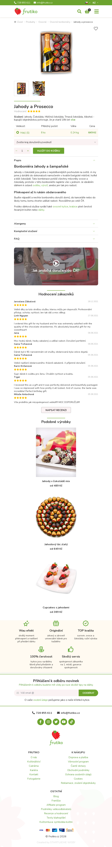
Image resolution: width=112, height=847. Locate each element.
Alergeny (20, 223)
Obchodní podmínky (78, 770)
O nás (34, 757)
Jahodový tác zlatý (56, 544)
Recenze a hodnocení (56, 813)
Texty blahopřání (56, 817)
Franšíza (56, 800)
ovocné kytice (60, 206)
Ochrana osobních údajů (78, 774)
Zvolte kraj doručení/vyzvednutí (33, 142)
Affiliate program (56, 805)
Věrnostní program (78, 761)
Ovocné (42, 22)
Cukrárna (34, 766)
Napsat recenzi (56, 410)
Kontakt (33, 774)
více (73, 119)
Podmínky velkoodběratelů (56, 809)
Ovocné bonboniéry (60, 22)
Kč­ (94, 2)
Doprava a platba (78, 757)
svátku (36, 185)
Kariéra (34, 770)
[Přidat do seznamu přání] (96, 29)
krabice (73, 206)
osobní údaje (40, 700)
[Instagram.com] (48, 722)
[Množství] (22, 151)
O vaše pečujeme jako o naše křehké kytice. (57, 700)
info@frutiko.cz (43, 2)
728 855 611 (22, 2)
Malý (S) (25, 132)
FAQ (16, 239)
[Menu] (96, 11)
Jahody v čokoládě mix (56, 481)
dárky (41, 210)
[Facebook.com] (40, 722)
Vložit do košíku (48, 150)
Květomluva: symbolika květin (56, 822)
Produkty (30, 22)
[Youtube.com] (64, 722)
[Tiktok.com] (71, 722)
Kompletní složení (25, 231)
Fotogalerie (33, 778)
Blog (56, 796)
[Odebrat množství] (16, 151)
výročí (44, 185)
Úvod (18, 22)
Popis (17, 160)
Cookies (78, 778)
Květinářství (33, 761)
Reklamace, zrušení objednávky (78, 783)
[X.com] (56, 722)
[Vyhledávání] (79, 11)
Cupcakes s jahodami (56, 607)
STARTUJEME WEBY (62, 842)
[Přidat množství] (28, 151)
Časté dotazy (78, 766)
